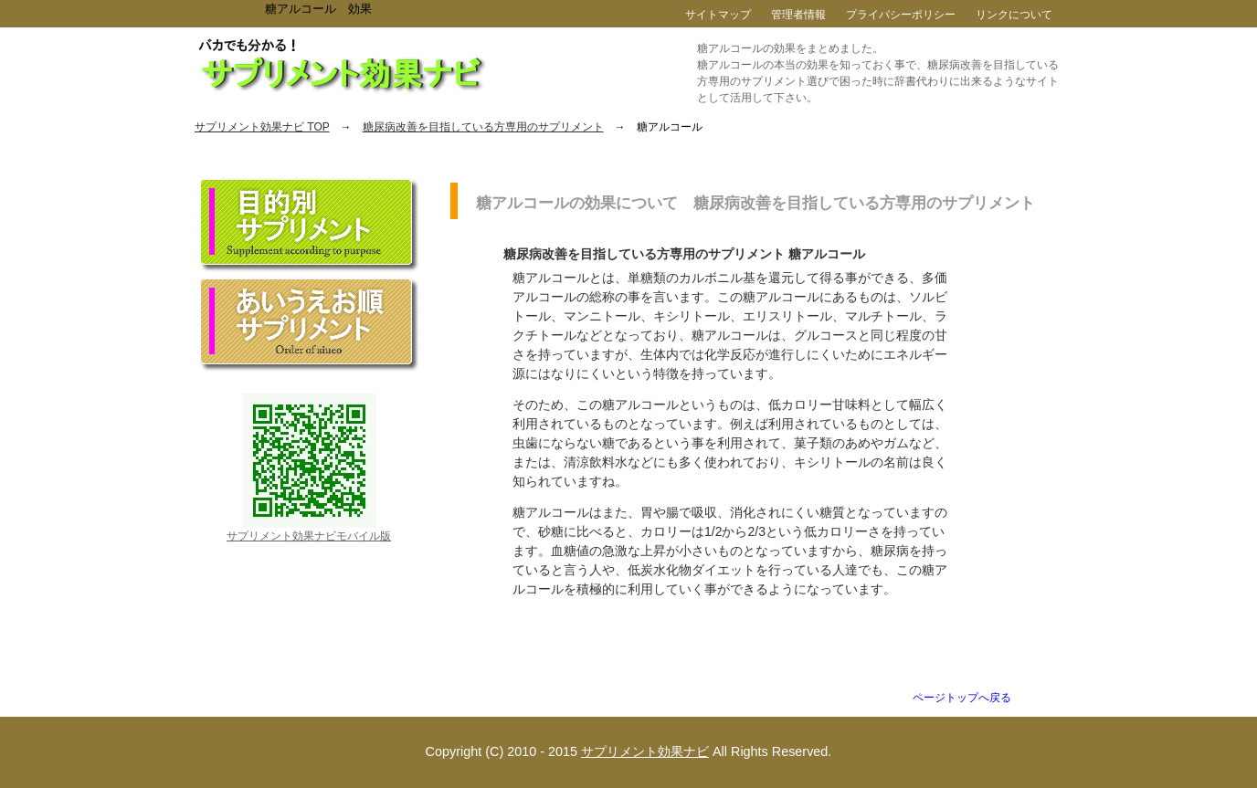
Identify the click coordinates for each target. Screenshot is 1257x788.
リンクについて (1014, 14)
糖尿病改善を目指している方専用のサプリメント (483, 127)
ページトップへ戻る (962, 697)
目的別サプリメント (309, 225)
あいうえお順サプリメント (309, 325)
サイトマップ (718, 14)
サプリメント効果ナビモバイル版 (309, 536)
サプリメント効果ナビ (645, 751)
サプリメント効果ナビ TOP (262, 127)
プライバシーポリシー (901, 14)
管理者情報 (798, 14)
